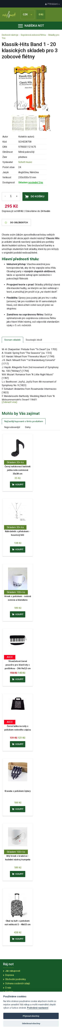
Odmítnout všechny (31, 1023)
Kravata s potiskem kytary (18, 791)
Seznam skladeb (12, 339)
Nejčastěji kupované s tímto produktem (23, 421)
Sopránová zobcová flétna (33, 35)
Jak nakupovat (12, 970)
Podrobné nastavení (37, 1008)
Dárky (28, 427)
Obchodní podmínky (15, 979)
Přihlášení (52, 4)
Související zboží (34, 339)
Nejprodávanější (12, 427)
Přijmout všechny (31, 1016)
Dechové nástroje (10, 35)
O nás (8, 987)
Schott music (25, 162)
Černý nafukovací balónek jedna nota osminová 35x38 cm (18, 470)
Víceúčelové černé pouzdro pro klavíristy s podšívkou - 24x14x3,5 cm (18, 665)
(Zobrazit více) (9, 402)
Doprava (9, 975)
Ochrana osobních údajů (17, 983)
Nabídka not (31, 25)
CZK (27, 14)
